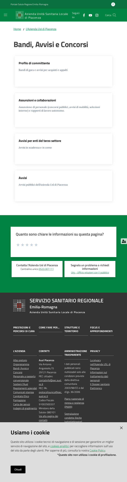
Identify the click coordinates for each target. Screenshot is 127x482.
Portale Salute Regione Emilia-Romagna (29, 4)
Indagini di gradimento (25, 408)
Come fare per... (49, 327)
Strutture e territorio (72, 329)
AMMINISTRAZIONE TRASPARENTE (75, 353)
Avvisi (23, 177)
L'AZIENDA (19, 351)
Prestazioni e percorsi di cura (24, 329)
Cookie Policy (97, 450)
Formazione (19, 400)
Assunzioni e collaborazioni (37, 100)
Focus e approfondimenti (101, 329)
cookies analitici (59, 446)
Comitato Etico (21, 396)
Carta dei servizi (21, 404)
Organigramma (21, 364)
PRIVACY (95, 351)
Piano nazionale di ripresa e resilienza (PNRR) (74, 403)
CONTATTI (44, 351)
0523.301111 (46, 269)
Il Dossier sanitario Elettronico (100, 386)
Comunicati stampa (23, 392)
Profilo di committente (34, 63)
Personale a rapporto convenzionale (24, 378)
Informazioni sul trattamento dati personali (99, 376)
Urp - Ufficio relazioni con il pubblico (90, 272)
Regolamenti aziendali (25, 388)
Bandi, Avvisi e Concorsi (21, 370)
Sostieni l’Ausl (20, 384)
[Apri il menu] (5, 15)
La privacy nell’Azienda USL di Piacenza (100, 364)
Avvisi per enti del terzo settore (40, 140)
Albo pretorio (20, 360)
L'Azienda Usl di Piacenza (41, 29)
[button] (114, 15)
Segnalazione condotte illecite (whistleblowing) (73, 418)
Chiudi (18, 469)
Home (17, 29)
